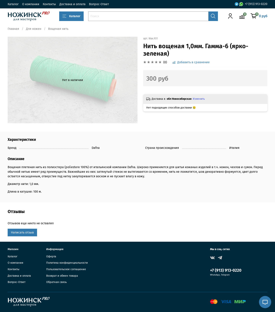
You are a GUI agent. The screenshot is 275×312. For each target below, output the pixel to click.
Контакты (49, 4)
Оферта (51, 256)
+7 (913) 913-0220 (256, 4)
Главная (13, 29)
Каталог (13, 4)
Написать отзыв (22, 232)
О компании (30, 4)
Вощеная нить (58, 29)
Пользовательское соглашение (66, 269)
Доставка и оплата (72, 4)
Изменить (199, 98)
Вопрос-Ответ (99, 4)
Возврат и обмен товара (62, 275)
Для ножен (33, 29)
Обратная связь (56, 282)
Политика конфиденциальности (67, 262)
